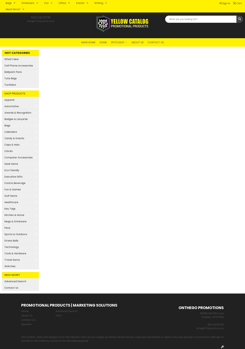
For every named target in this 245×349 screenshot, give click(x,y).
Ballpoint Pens (13, 72)
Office (62, 3)
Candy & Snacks (14, 138)
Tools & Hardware (15, 253)
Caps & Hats (12, 144)
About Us (26, 315)
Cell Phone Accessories (18, 65)
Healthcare (11, 202)
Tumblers (10, 85)
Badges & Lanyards (16, 119)
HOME (103, 42)
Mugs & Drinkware (15, 221)
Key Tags (9, 208)
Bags (9, 3)
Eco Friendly (11, 170)
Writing (98, 3)
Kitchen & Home (14, 215)
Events (80, 3)
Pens (7, 228)
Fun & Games (12, 189)
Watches (9, 266)
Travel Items (12, 260)
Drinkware (28, 3)
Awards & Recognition (17, 113)
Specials (26, 324)
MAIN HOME (88, 42)
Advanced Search (15, 281)
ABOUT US (137, 42)
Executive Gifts (13, 176)
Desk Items (11, 164)
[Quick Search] (201, 19)
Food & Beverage (14, 183)
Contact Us (11, 288)
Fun (46, 3)
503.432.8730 (41, 17)
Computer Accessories (18, 157)
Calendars (10, 132)
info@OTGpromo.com (40, 21)
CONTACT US (156, 42)
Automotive (11, 106)
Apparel (9, 100)
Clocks (8, 151)
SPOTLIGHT (119, 42)
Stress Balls (11, 240)
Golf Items (10, 196)
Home (25, 311)
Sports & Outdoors (15, 234)
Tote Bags (10, 78)
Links (58, 315)
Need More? (13, 9)
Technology (11, 247)
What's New (11, 59)
